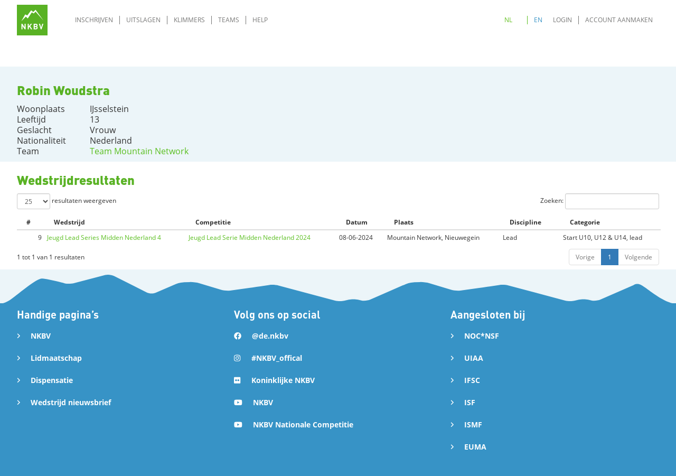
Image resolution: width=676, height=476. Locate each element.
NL (508, 19)
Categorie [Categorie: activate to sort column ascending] (585, 222)
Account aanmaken (619, 19)
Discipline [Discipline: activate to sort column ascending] (525, 222)
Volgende (638, 257)
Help (260, 19)
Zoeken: (599, 201)
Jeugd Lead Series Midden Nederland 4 (104, 237)
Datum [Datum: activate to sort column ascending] (357, 222)
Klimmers (189, 19)
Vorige (585, 257)
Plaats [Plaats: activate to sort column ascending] (404, 222)
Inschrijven (94, 19)
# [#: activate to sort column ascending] (28, 222)
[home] (32, 20)
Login (562, 19)
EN (538, 19)
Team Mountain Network (139, 151)
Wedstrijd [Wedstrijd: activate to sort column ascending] (69, 222)
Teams (228, 19)
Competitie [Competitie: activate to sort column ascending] (213, 222)
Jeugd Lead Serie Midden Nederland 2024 (250, 237)
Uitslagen (143, 19)
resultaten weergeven (66, 201)
